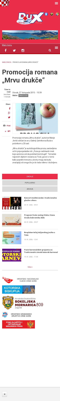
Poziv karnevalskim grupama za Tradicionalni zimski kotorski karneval (41, 251)
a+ (9, 131)
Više (29, 267)
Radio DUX (23, 95)
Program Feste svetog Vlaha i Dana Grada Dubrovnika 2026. (39, 216)
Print (8, 126)
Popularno (30, 183)
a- (5, 131)
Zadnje (29, 176)
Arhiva (30, 189)
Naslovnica (6, 62)
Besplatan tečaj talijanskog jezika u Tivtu (39, 233)
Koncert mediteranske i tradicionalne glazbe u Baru (40, 199)
